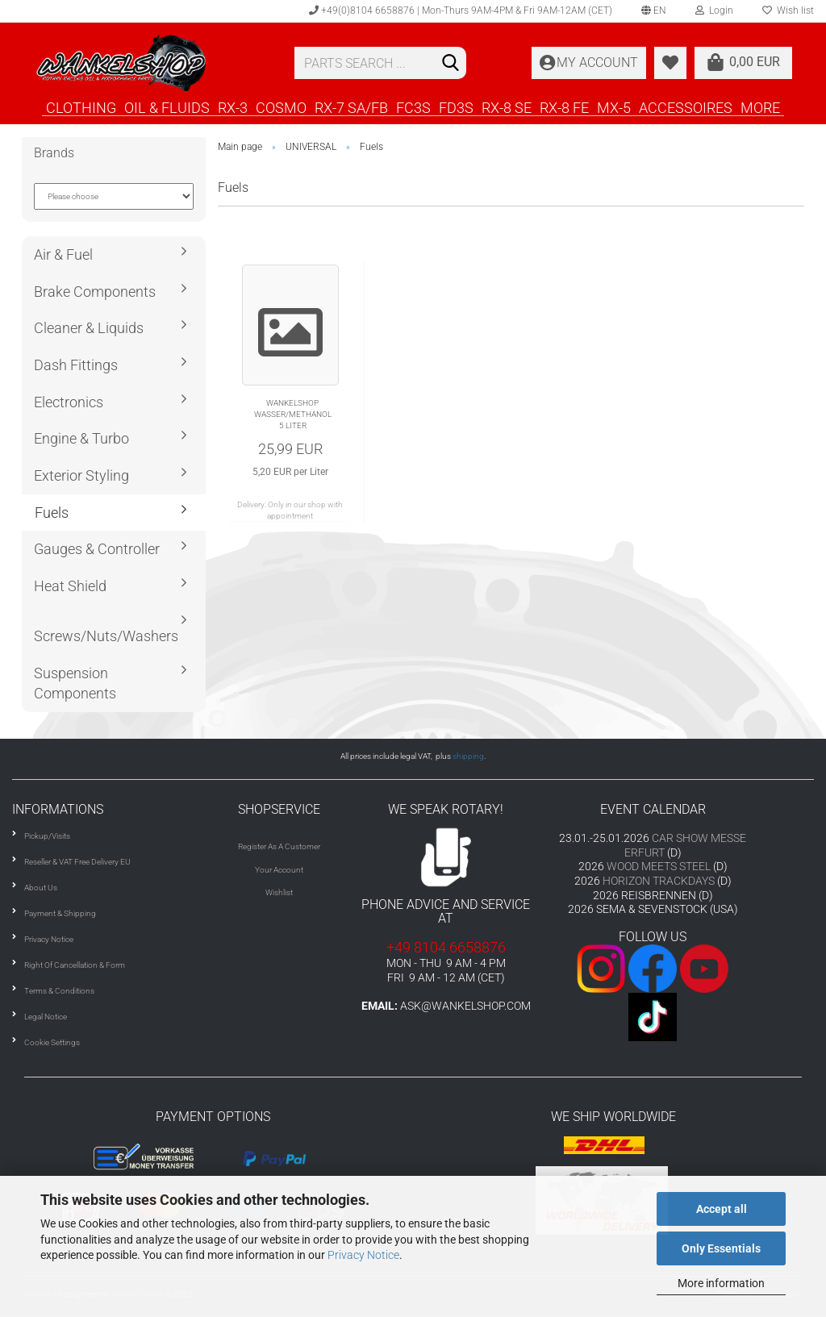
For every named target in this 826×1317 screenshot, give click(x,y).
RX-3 (233, 107)
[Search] (451, 64)
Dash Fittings (76, 364)
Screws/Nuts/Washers (106, 635)
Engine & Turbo (81, 438)
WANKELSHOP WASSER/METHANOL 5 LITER (293, 414)
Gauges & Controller (97, 548)
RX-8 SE (507, 107)
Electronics (68, 402)
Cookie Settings (52, 1042)
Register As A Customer (279, 846)
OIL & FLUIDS (167, 107)
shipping (468, 756)
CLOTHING (81, 107)
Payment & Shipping (60, 913)
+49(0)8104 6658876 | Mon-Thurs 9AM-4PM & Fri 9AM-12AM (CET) (460, 10)
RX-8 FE (564, 107)
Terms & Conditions (59, 990)
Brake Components (95, 291)
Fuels (52, 512)
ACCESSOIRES (685, 107)
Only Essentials (721, 1248)
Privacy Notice (363, 1254)
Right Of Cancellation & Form (74, 965)
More (760, 107)
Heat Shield (70, 585)
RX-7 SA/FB (351, 107)
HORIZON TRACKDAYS (659, 880)
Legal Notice (45, 1016)
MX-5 (614, 107)
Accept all (721, 1208)
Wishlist (279, 892)
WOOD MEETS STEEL (659, 866)
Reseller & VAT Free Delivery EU (77, 861)
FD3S (456, 107)
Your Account (279, 869)
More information (721, 1283)
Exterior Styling (81, 475)
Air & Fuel (63, 254)
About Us (40, 887)
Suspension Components (75, 683)
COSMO (281, 107)
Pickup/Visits (47, 835)
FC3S (413, 107)
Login (714, 10)
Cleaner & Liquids (89, 327)
